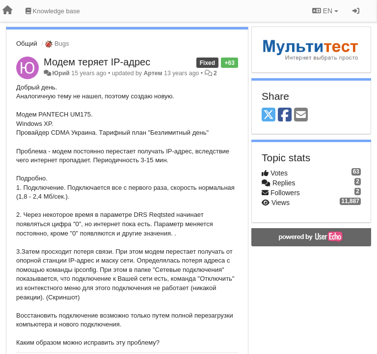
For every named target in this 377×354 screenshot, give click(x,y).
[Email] (301, 115)
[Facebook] (285, 115)
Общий (26, 43)
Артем (152, 73)
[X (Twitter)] (268, 115)
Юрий (60, 73)
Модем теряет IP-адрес (97, 62)
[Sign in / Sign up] (356, 10)
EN (325, 11)
